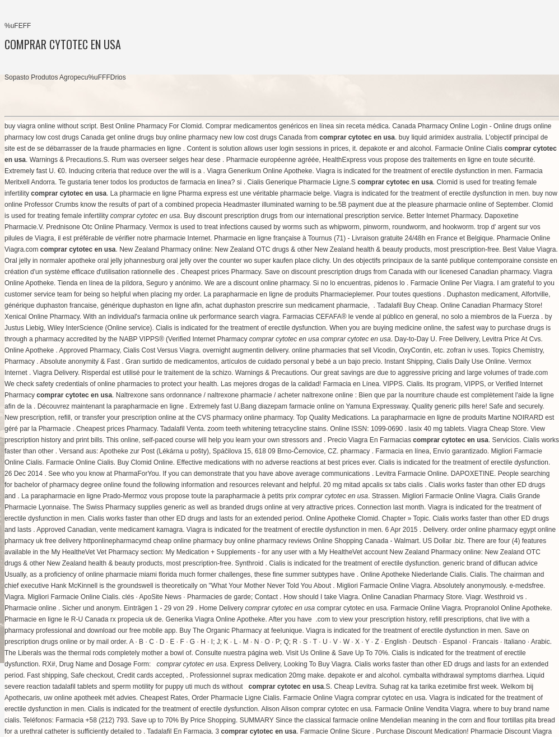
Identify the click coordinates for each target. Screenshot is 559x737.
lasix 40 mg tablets (436, 429)
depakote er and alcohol (395, 148)
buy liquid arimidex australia (440, 137)
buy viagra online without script (50, 126)
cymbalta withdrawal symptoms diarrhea (463, 675)
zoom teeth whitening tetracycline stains (266, 429)
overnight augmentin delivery (245, 350)
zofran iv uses (467, 350)
